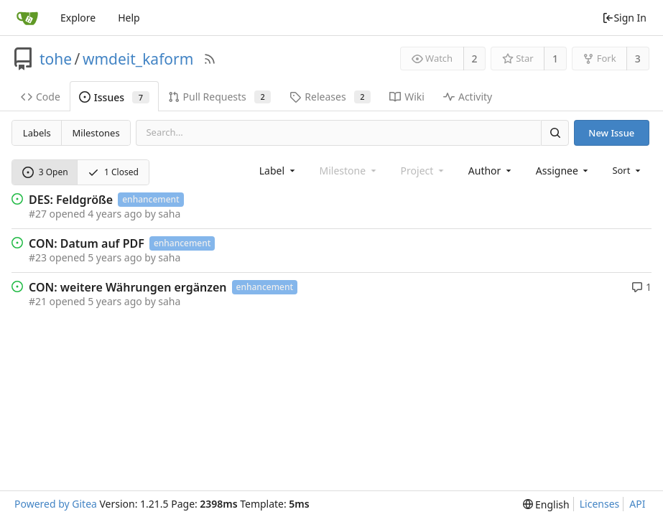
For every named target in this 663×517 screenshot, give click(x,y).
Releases (330, 96)
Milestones (96, 132)
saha (169, 213)
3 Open (45, 172)
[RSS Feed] (209, 58)
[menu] (627, 170)
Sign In (624, 17)
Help (129, 17)
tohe (56, 59)
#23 (38, 257)
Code (40, 96)
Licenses (600, 504)
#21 (38, 301)
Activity (467, 96)
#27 (38, 213)
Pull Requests (220, 96)
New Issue (611, 132)
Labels (37, 132)
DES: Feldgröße (71, 199)
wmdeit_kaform (138, 59)
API (637, 504)
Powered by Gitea (55, 504)
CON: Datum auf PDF (86, 243)
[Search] (554, 132)
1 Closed (113, 172)
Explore (78, 17)
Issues (114, 97)
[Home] (27, 18)
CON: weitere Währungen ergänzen (128, 287)
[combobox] (278, 170)
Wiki (407, 96)
